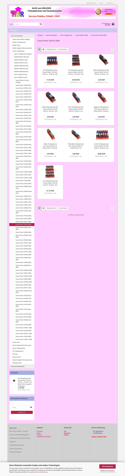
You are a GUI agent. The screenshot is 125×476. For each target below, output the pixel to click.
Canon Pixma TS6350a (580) (24, 172)
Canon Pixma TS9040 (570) (23, 295)
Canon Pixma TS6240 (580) (23, 144)
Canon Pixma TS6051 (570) (23, 115)
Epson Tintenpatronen (18, 348)
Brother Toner (16, 45)
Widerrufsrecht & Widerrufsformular (19, 438)
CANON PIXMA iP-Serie (21, 60)
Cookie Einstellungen (15, 452)
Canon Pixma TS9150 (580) (23, 314)
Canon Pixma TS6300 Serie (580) (23, 157)
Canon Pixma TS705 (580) (23, 180)
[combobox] (52, 50)
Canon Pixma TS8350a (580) (24, 270)
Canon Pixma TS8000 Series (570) (24, 187)
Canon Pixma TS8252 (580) (23, 254)
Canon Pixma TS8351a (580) (24, 276)
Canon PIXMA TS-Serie (20, 77)
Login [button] (101, 3)
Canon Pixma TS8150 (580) (23, 218)
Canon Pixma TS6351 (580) (23, 175)
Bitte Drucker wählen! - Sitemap (18, 431)
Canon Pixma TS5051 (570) (23, 88)
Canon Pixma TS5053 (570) (23, 94)
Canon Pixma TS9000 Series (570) (24, 291)
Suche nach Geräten (17, 36)
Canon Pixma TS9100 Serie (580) (23, 305)
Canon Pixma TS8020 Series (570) (24, 192)
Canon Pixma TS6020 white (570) (23, 105)
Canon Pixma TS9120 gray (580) (23, 310)
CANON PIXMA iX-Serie (21, 63)
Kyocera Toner (16, 357)
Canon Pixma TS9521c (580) (24, 327)
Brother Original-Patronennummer (22, 48)
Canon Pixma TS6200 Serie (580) (23, 133)
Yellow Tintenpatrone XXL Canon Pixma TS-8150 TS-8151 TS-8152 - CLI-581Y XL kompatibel (50, 146)
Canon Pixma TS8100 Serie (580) (23, 212)
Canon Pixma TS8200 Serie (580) (23, 228)
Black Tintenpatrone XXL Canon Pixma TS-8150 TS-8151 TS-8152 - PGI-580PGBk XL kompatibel (50, 109)
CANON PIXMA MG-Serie (21, 66)
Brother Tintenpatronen (19, 42)
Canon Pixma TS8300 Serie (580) (23, 258)
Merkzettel (109, 3)
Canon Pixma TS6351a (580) (24, 178)
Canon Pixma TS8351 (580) (23, 273)
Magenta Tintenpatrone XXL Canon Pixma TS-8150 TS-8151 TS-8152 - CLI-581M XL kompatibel (101, 109)
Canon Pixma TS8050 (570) (23, 199)
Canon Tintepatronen (18, 51)
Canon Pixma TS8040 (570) (23, 196)
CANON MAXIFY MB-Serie (21, 57)
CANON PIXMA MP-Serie (21, 68)
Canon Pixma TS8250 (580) (23, 249)
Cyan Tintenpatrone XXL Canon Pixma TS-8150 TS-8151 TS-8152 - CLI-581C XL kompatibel (76, 109)
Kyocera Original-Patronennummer (22, 360)
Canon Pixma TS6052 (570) (23, 118)
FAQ (65, 431)
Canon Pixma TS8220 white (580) (23, 236)
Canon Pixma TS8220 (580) (23, 232)
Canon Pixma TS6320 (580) (23, 161)
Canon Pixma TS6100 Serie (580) (23, 122)
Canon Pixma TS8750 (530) (23, 285)
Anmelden (22, 412)
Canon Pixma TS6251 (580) (23, 153)
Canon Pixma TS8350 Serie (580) (23, 266)
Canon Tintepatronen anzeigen (23, 54)
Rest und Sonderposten (17, 366)
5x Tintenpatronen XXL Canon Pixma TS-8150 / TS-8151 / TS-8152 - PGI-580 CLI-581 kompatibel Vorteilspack (50, 72)
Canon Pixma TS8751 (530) (23, 288)
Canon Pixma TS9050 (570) (23, 298)
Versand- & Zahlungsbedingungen (19, 434)
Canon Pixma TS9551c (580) (24, 339)
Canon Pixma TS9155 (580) (23, 317)
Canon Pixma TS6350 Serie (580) (23, 168)
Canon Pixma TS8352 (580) (23, 279)
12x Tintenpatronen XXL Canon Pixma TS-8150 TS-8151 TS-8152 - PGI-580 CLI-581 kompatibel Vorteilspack (50, 183)
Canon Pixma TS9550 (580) (23, 336)
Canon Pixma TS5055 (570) (23, 97)
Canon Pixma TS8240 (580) (23, 240)
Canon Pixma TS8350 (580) (23, 262)
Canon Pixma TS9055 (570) (23, 301)
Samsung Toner (17, 363)
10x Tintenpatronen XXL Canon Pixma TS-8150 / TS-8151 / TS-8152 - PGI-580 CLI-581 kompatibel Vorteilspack (76, 72)
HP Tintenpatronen (17, 351)
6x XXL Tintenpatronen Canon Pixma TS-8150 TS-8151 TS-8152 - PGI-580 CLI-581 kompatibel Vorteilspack (101, 146)
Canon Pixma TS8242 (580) (23, 246)
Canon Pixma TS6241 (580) (23, 147)
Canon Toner (16, 342)
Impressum (12, 441)
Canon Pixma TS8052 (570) (23, 205)
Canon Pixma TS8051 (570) (23, 202)
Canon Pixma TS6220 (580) (23, 137)
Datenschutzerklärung (41, 472)
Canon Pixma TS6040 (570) (23, 109)
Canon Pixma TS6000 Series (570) (24, 101)
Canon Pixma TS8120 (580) (23, 215)
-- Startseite (14, 30)
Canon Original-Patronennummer (21, 345)
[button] (91, 3)
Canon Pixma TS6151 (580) (23, 129)
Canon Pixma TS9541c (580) (24, 333)
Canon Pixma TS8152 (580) (23, 224)
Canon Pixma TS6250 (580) (23, 150)
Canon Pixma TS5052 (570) (23, 91)
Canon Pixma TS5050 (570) (23, 85)
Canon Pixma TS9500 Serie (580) (23, 321)
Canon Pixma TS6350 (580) (23, 164)
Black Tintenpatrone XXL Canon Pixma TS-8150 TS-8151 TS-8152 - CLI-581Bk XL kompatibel (101, 72)
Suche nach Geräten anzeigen (21, 39)
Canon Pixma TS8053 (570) (23, 208)
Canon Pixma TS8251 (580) (23, 252)
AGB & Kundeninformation (16, 445)
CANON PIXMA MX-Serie (21, 71)
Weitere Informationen (107, 471)
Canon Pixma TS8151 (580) (23, 221)
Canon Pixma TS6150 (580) (23, 126)
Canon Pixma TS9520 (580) (23, 325)
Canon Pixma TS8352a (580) (24, 282)
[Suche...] (11, 24)
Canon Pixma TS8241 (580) (23, 243)
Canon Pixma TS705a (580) (23, 183)
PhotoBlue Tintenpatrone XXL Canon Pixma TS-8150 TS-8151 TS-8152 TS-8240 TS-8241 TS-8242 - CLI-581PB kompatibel (76, 146)
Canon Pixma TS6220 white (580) (23, 140)
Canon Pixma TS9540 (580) (23, 330)
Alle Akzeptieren (107, 466)
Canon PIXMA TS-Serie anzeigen (22, 81)
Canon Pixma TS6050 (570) (23, 112)
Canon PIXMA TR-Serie (20, 74)
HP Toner (15, 354)
